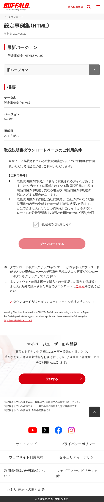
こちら (80, 286)
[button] (52, 378)
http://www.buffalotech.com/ (18, 320)
